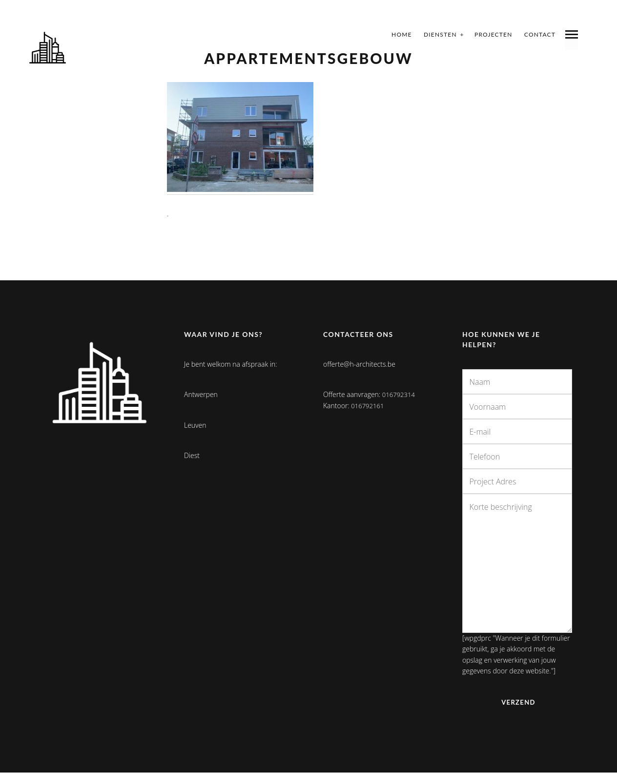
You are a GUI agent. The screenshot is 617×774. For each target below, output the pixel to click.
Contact (539, 34)
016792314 (399, 394)
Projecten (493, 34)
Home (401, 34)
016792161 (368, 405)
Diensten (440, 34)
